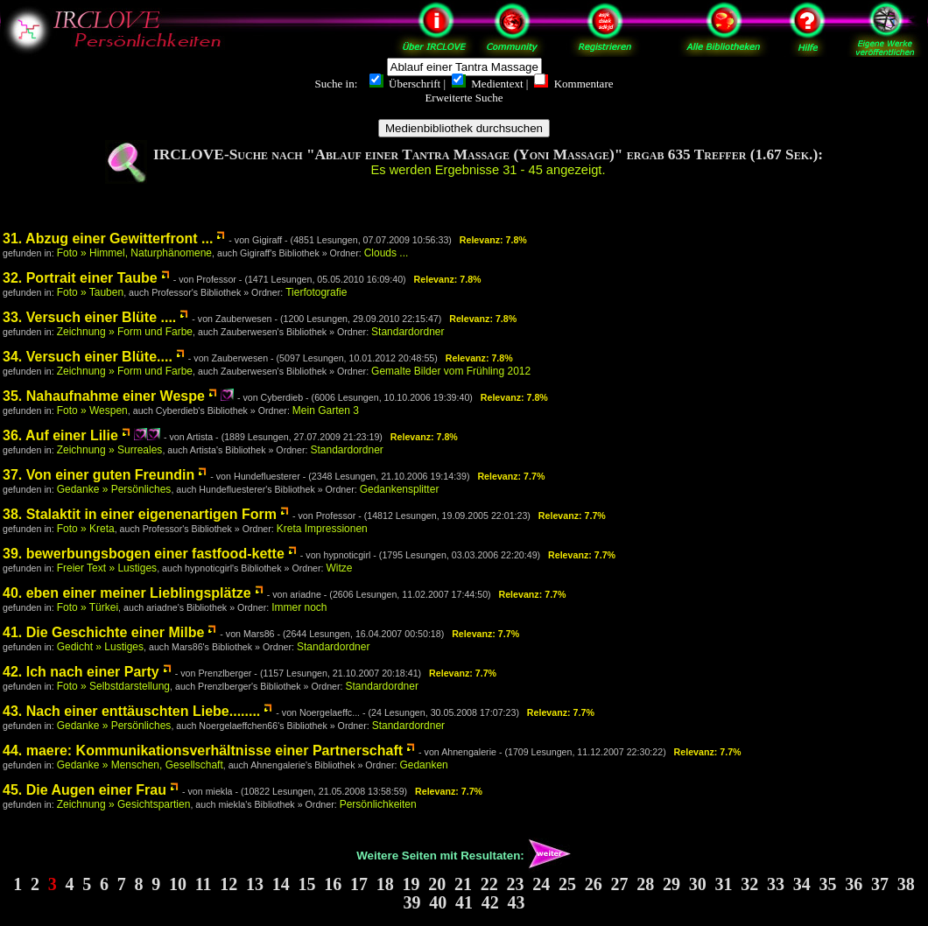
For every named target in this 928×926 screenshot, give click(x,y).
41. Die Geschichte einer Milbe (103, 632)
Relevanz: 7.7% (511, 476)
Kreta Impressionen (322, 529)
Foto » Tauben (90, 292)
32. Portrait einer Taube (80, 277)
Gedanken (423, 765)
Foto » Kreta (86, 529)
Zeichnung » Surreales (110, 450)
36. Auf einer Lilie (60, 435)
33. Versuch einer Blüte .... (89, 317)
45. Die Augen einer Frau (84, 789)
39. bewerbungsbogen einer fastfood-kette (144, 553)
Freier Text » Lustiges (107, 568)
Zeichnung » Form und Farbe (125, 332)
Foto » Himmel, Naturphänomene (134, 253)
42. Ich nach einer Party (81, 671)
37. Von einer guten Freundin (98, 474)
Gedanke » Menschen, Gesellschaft (140, 765)
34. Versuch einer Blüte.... (87, 356)
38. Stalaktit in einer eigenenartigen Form (140, 514)
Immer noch (299, 607)
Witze (339, 568)
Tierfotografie (316, 292)
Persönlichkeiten (378, 804)
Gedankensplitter (399, 489)
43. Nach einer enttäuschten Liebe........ (131, 711)
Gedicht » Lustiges (100, 647)
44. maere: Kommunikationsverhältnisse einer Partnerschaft (203, 750)
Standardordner (407, 332)
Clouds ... (386, 253)
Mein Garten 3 (325, 410)
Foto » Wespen (92, 410)
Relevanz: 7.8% (493, 240)
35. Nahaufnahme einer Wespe (104, 396)
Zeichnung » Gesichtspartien (124, 804)
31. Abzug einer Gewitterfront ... (108, 238)
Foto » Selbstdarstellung (113, 686)
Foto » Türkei (87, 607)
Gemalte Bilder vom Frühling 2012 (451, 371)
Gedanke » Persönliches (114, 489)
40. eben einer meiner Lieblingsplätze (127, 593)
